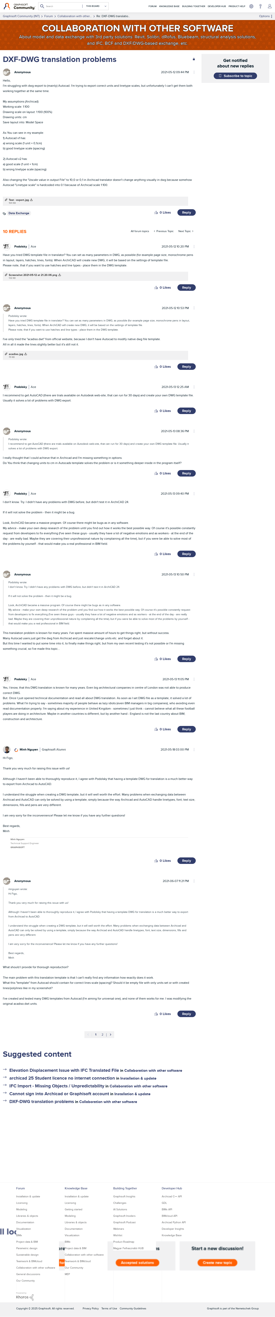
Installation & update (138, 1078)
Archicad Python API (174, 1222)
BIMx (19, 1235)
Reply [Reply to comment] (186, 287)
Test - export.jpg (19, 200)
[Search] (73, 6)
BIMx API (167, 1209)
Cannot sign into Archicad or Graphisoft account (59, 1093)
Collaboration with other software (153, 1070)
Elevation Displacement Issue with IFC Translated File (64, 1070)
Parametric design (26, 1248)
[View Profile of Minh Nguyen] (29, 749)
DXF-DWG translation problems (41, 1101)
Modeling (21, 1209)
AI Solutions (120, 1209)
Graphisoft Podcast (124, 1222)
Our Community (25, 1281)
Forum (153, 6)
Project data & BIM (27, 1242)
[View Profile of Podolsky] (20, 246)
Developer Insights (173, 1229)
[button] (156, 212)
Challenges (119, 1203)
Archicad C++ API (172, 1196)
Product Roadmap (123, 1242)
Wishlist (117, 1235)
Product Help (237, 6)
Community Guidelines (133, 1308)
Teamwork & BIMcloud (29, 1261)
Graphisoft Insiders (124, 1216)
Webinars (118, 1229)
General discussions (28, 1274)
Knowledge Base (169, 6)
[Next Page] (110, 1034)
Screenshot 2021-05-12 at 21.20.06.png (33, 275)
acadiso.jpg (16, 354)
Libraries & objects (27, 1216)
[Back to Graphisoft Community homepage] (19, 6)
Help (260, 6)
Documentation (25, 1222)
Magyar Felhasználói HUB (128, 1248)
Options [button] (264, 16)
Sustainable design (27, 1255)
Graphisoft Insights (124, 1196)
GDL (164, 1203)
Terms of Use (109, 1308)
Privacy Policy (91, 1308)
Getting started (73, 1209)
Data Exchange (19, 213)
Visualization (23, 1229)
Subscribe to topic (238, 75)
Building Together (193, 6)
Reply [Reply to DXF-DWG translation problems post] (186, 212)
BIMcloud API (169, 1216)
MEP (67, 1274)
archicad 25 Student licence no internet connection (62, 1078)
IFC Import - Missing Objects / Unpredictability (56, 1085)
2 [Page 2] (102, 1034)
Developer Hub (217, 6)
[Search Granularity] (94, 6)
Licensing (22, 1203)
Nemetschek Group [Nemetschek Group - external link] (247, 1308)
